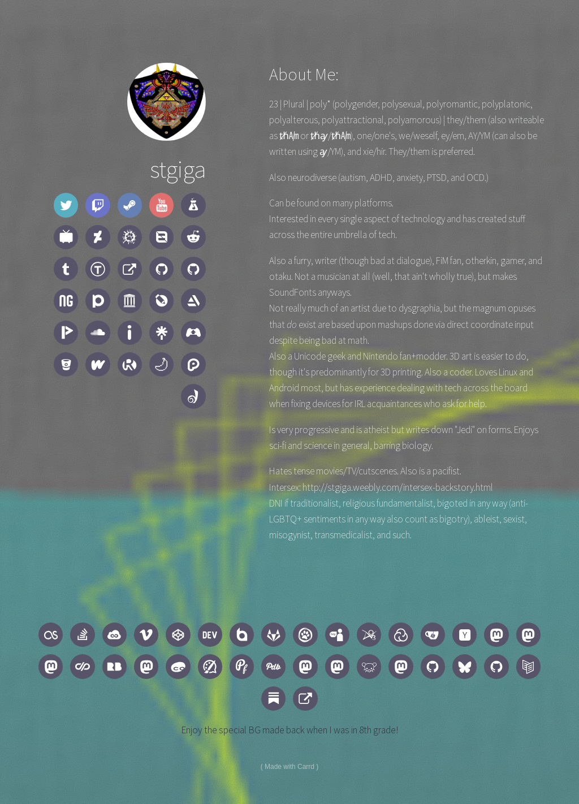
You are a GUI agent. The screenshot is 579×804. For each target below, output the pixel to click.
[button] (66, 205)
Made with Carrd (289, 767)
